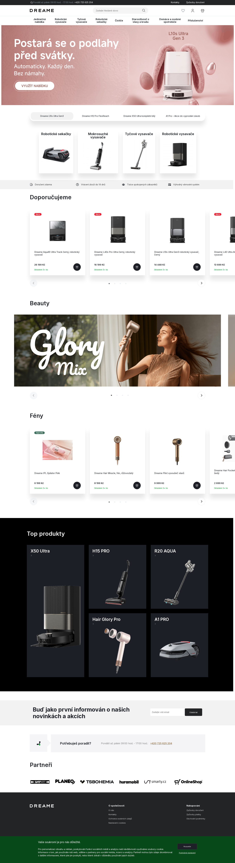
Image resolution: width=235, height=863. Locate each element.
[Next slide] (201, 283)
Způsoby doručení (195, 2)
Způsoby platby (193, 814)
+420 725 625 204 (161, 743)
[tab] (109, 283)
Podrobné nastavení (187, 853)
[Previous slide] (33, 283)
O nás (111, 810)
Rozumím (187, 846)
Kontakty (175, 2)
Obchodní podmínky (195, 819)
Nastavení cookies (117, 823)
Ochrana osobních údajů (120, 819)
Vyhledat (143, 10)
